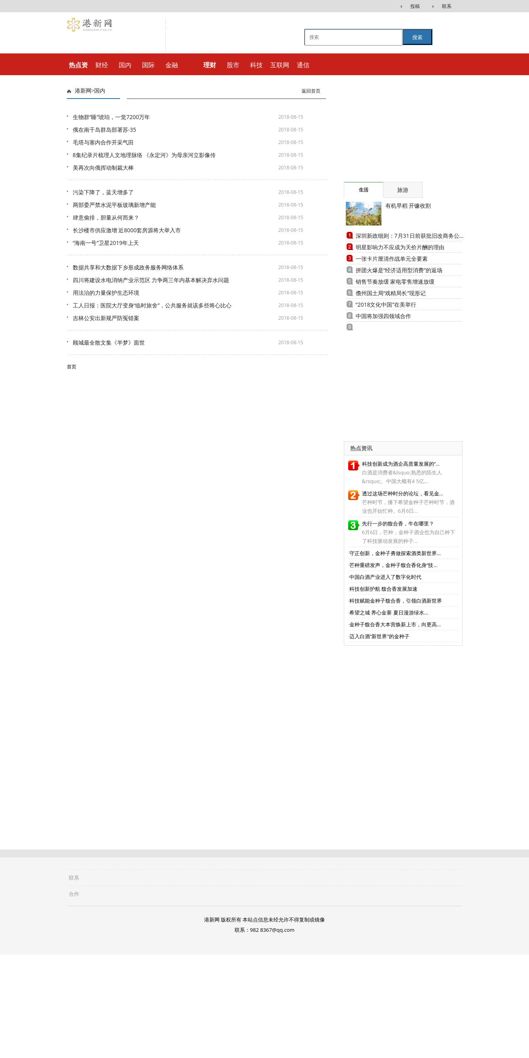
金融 (171, 65)
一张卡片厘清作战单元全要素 (392, 258)
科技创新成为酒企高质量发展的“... (401, 463)
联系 (446, 6)
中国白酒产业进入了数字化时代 (385, 576)
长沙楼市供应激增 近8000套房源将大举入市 (127, 230)
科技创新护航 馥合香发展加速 (383, 588)
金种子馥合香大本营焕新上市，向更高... (395, 624)
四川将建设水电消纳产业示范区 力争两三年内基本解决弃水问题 (151, 280)
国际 (148, 65)
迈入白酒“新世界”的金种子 (379, 636)
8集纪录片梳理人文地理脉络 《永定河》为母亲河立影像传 (144, 155)
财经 (101, 65)
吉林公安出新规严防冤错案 (106, 318)
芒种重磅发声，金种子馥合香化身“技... (393, 565)
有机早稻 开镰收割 (408, 205)
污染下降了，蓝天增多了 (103, 192)
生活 (363, 189)
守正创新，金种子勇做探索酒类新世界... (395, 553)
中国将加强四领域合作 (383, 316)
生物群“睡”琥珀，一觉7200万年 (111, 117)
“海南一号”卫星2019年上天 (106, 242)
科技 (256, 65)
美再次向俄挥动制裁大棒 (103, 167)
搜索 (417, 37)
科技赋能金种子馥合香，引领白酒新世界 (395, 600)
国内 (125, 65)
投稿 (415, 6)
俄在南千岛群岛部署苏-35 (105, 129)
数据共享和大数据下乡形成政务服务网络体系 (128, 267)
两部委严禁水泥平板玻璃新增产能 (114, 205)
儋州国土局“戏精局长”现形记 (391, 293)
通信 (303, 65)
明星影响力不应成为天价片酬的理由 (400, 247)
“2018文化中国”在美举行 (386, 304)
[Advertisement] (393, 132)
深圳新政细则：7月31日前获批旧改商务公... (410, 235)
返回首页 (310, 91)
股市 (233, 65)
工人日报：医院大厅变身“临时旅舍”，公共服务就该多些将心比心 (152, 305)
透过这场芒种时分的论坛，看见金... (402, 493)
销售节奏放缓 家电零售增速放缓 (395, 281)
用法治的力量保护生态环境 (106, 292)
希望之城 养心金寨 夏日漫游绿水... (388, 612)
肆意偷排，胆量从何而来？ (106, 217)
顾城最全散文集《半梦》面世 (109, 342)
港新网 (83, 91)
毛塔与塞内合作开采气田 (103, 142)
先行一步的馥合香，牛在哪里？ (398, 523)
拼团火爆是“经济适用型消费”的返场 (399, 270)
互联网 (279, 65)
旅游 (402, 189)
